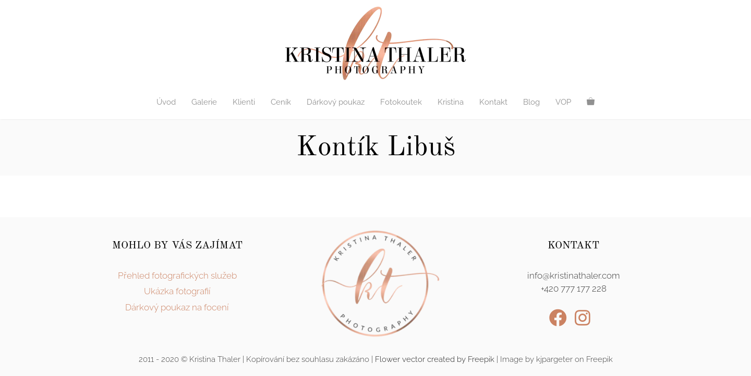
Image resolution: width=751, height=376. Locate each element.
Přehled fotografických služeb (177, 275)
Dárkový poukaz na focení (177, 307)
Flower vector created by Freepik (434, 359)
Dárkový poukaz (336, 102)
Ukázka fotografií (177, 291)
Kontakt (493, 102)
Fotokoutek (401, 102)
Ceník (281, 102)
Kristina (451, 102)
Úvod (166, 102)
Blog (531, 102)
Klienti (244, 102)
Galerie (204, 102)
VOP (563, 102)
